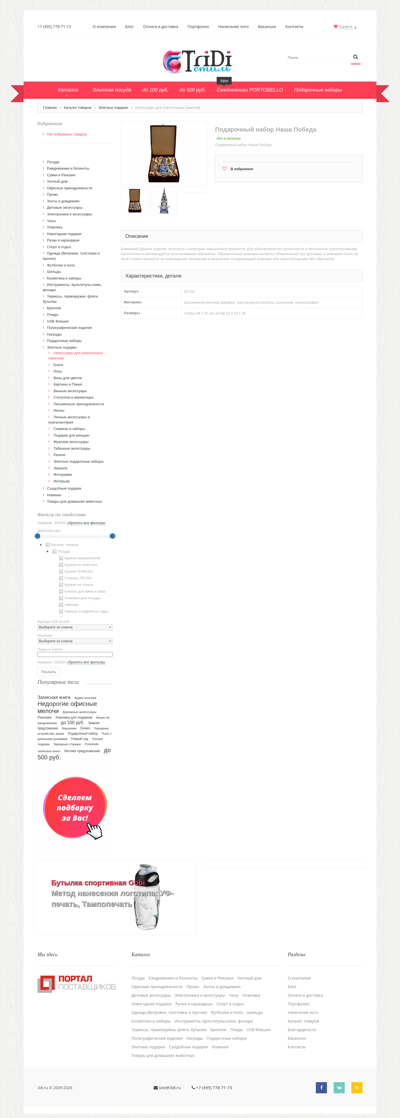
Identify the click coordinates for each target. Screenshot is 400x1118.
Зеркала (61, 467)
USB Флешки (58, 321)
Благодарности (302, 1028)
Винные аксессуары (70, 390)
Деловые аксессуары (64, 207)
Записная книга (54, 697)
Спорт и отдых (59, 246)
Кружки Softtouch (75, 571)
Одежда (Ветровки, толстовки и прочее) (169, 1011)
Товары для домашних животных (74, 501)
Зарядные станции (67, 744)
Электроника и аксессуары (69, 213)
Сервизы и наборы (69, 428)
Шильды (54, 271)
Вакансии (267, 26)
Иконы (59, 410)
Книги (58, 364)
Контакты (295, 26)
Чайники (68, 604)
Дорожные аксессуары (79, 711)
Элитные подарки (113, 107)
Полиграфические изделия (69, 327)
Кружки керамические (79, 557)
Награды (54, 334)
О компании (104, 26)
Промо (52, 194)
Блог (130, 26)
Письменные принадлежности (79, 403)
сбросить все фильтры (86, 522)
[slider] (37, 535)
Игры (58, 371)
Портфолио (198, 26)
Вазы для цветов (68, 377)
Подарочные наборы (64, 340)
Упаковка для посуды (79, 597)
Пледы (52, 314)
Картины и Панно (68, 384)
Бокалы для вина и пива (81, 591)
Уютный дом (57, 181)
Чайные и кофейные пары (83, 611)
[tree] (75, 578)
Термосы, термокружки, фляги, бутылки (169, 1028)
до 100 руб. (72, 722)
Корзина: (347, 26)
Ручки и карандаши (63, 240)
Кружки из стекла (75, 584)
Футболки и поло (61, 265)
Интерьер (62, 481)
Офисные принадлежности (69, 187)
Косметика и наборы (64, 278)
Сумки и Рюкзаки (61, 174)
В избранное (242, 168)
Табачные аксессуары (72, 448)
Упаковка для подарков (73, 717)
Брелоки (54, 308)
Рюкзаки (45, 717)
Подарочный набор (83, 733)
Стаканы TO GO (74, 577)
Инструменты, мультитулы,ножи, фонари (213, 1019)
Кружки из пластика (77, 564)
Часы (51, 220)
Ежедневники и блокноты (68, 168)
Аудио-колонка (85, 697)
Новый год (79, 739)
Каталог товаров (77, 107)
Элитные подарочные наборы (79, 461)
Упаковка (54, 227)
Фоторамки (63, 474)
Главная (50, 107)
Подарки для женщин (71, 435)
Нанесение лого (234, 26)
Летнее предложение (82, 751)
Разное (60, 454)
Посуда (53, 161)
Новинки (54, 494)
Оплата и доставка (161, 26)
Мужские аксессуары (71, 441)
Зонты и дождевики (63, 200)
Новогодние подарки (64, 233)
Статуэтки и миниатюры (74, 397)
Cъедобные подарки (64, 488)
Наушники (69, 728)
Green (85, 728)
